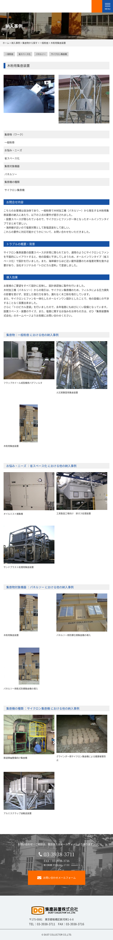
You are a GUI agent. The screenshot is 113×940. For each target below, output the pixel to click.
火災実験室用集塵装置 (67, 392)
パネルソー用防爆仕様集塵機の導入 (73, 635)
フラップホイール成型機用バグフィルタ (23, 382)
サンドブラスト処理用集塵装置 (19, 567)
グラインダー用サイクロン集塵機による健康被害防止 (81, 758)
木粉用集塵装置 (11, 445)
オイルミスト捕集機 (13, 513)
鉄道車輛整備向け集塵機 (15, 757)
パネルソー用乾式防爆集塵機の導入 (21, 688)
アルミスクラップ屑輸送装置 (18, 813)
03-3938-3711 (56, 854)
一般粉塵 (9, 54)
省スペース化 (24, 54)
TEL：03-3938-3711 (42, 924)
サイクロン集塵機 (59, 54)
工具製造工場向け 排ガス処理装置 (73, 513)
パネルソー (41, 54)
